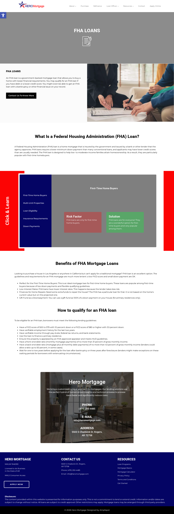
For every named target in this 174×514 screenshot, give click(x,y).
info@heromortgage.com (87, 420)
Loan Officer (112, 6)
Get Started (122, 483)
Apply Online (155, 6)
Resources (127, 6)
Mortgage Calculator (126, 472)
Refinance (97, 6)
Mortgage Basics (125, 468)
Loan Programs (124, 464)
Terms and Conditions (127, 479)
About (71, 6)
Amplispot (105, 510)
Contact (141, 6)
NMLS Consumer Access (15, 475)
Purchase (85, 6)
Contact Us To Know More (21, 95)
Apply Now (16, 484)
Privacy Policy (124, 476)
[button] (3, 15)
